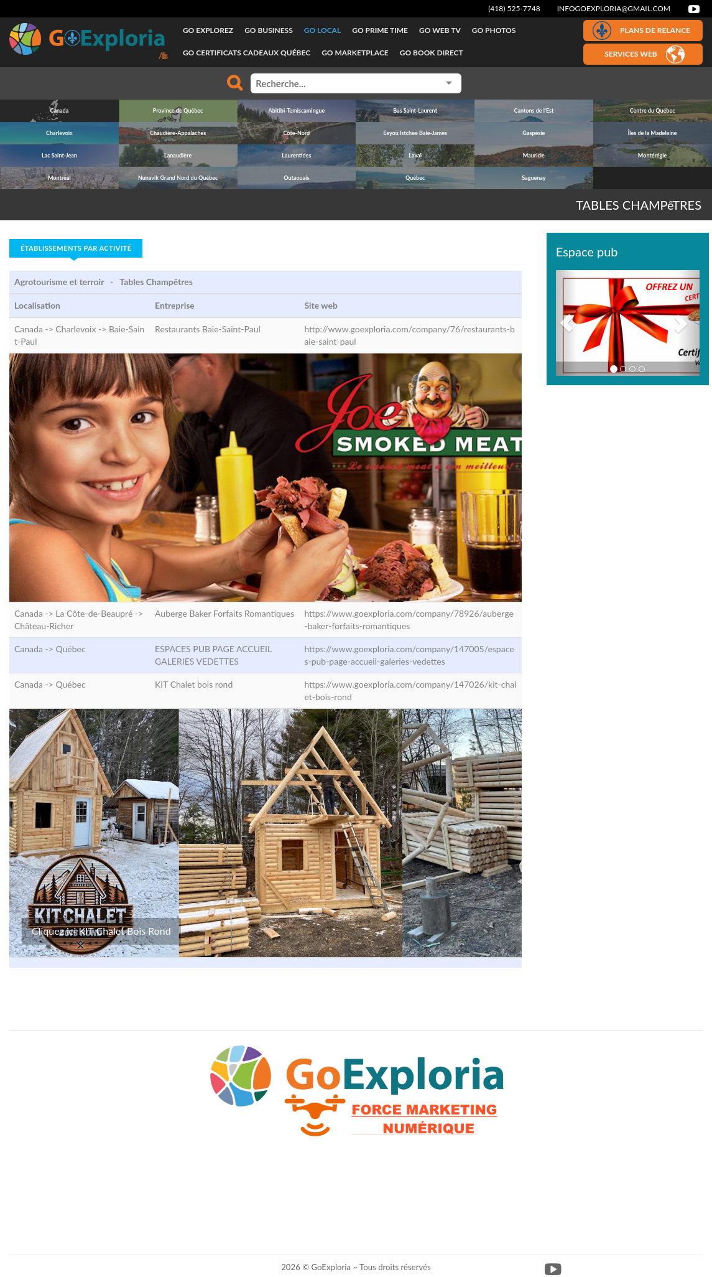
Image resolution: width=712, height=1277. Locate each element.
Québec (70, 648)
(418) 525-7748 (514, 8)
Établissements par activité (76, 248)
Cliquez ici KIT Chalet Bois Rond (101, 931)
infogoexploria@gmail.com (613, 8)
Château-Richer (43, 625)
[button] (567, 323)
